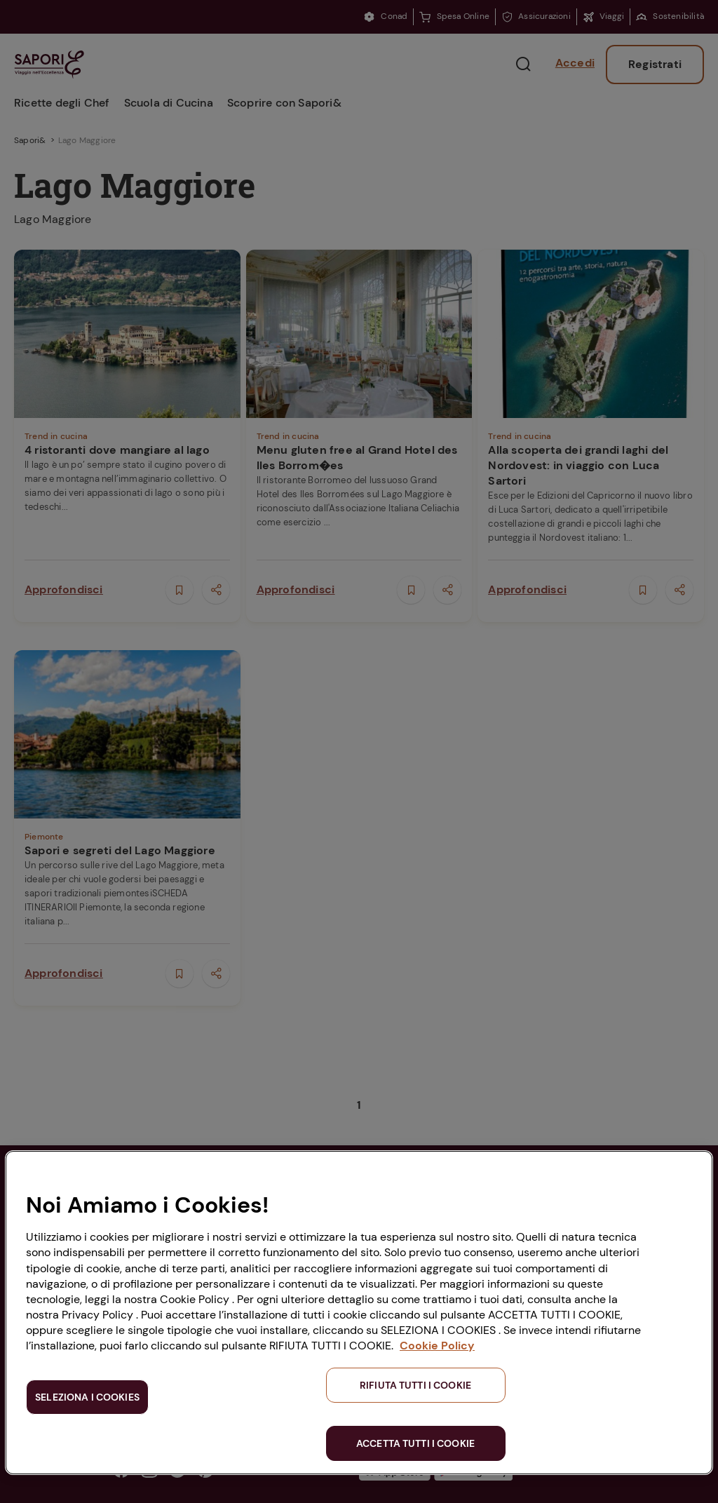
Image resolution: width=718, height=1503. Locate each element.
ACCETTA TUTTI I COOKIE (415, 1443)
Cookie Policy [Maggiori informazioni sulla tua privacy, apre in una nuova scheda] (437, 1345)
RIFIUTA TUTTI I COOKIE (415, 1385)
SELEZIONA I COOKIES (87, 1397)
